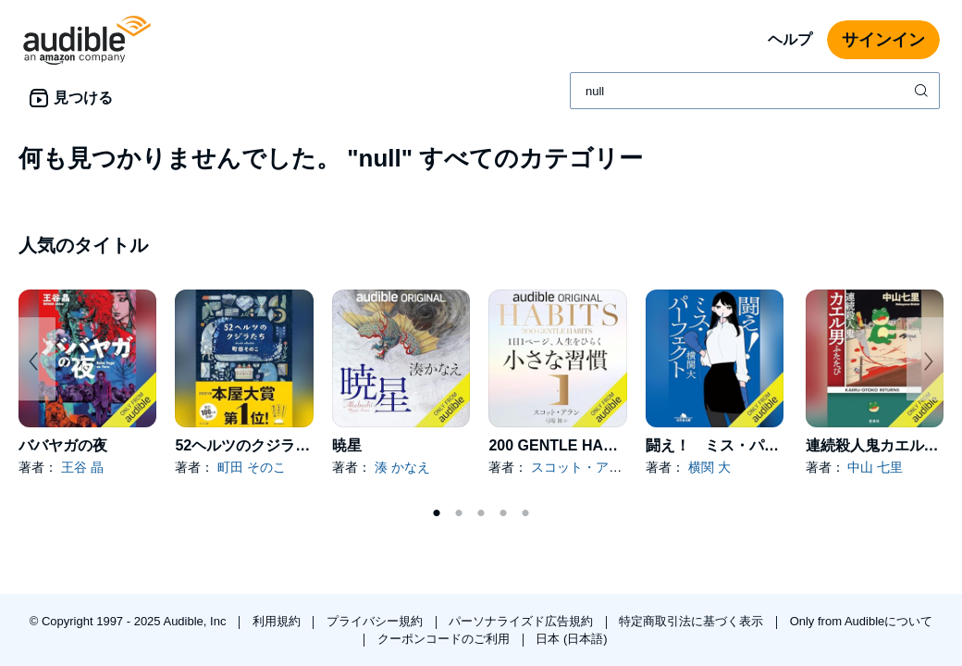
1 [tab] (436, 513)
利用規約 (278, 621)
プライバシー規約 (376, 621)
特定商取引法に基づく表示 (693, 621)
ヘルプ (790, 39)
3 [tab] (481, 513)
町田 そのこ (251, 467)
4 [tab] (503, 513)
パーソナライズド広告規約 (523, 621)
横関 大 (709, 467)
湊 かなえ (402, 467)
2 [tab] (459, 513)
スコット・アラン (583, 467)
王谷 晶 (82, 467)
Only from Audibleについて (861, 621)
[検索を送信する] (923, 90)
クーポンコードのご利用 (445, 639)
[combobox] (755, 90)
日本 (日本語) (571, 639)
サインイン (883, 40)
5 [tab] (525, 513)
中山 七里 (875, 467)
